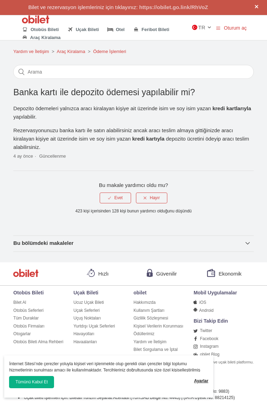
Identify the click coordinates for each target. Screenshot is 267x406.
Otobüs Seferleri (28, 310)
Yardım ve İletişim (31, 51)
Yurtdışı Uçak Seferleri (94, 326)
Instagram (206, 346)
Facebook (205, 338)
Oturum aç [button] (235, 28)
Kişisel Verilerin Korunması (158, 326)
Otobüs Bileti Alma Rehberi (38, 341)
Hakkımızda (144, 302)
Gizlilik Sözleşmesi (151, 318)
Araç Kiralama (41, 38)
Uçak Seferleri (87, 310)
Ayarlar (201, 380)
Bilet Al (19, 302)
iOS (199, 302)
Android (203, 310)
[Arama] (133, 72)
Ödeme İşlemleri (109, 51)
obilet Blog (206, 354)
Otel (116, 29)
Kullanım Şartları (149, 310)
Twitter (202, 330)
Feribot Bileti (151, 29)
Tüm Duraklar (26, 318)
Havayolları (84, 333)
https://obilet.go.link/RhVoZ (173, 7)
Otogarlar (22, 333)
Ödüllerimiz (144, 333)
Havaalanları (85, 341)
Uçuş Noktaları (87, 318)
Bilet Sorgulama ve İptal (156, 349)
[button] (218, 28)
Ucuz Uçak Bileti (89, 302)
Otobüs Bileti (40, 29)
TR (198, 27)
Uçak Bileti (83, 29)
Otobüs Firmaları (28, 326)
